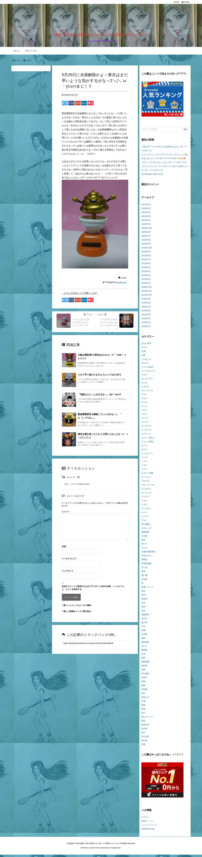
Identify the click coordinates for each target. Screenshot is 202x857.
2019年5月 (146, 269)
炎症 (143, 613)
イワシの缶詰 (147, 369)
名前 (64, 549)
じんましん (146, 361)
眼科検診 (145, 644)
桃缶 (143, 593)
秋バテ (144, 648)
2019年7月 (146, 262)
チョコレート (147, 456)
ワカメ (144, 522)
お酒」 (144, 353)
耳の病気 (145, 676)
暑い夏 (144, 577)
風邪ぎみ (145, 727)
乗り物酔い (146, 526)
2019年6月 (146, 266)
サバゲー (145, 424)
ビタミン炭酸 (147, 475)
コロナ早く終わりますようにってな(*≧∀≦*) (99, 377)
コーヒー (145, 420)
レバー (144, 515)
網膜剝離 (145, 664)
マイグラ (145, 499)
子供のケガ (146, 558)
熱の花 (144, 625)
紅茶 (143, 656)
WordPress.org (147, 831)
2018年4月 (146, 321)
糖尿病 (144, 652)
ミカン (144, 503)
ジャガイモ (146, 432)
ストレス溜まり (148, 440)
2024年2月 (146, 207)
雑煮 (143, 711)
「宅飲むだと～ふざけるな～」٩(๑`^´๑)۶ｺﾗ (99, 397)
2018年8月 (146, 305)
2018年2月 (146, 328)
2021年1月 (146, 226)
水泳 (143, 605)
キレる (144, 405)
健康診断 (145, 534)
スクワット (146, 436)
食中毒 (144, 731)
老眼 (143, 672)
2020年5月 (146, 246)
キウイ (144, 397)
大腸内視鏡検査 (148, 554)
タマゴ (144, 452)
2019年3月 (146, 277)
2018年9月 (146, 301)
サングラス (146, 428)
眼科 (143, 640)
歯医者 (144, 601)
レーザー (145, 519)
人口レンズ (146, 530)
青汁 (143, 715)
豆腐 (143, 703)
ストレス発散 (147, 444)
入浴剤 (144, 538)
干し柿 (144, 570)
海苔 (143, 609)
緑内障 (144, 668)
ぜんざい (145, 365)
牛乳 (143, 629)
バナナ (144, 471)
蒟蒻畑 (144, 691)
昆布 (143, 574)
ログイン (145, 819)
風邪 (143, 723)
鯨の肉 (144, 743)
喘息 (143, 542)
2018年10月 (146, 297)
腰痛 (143, 688)
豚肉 (143, 707)
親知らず (145, 699)
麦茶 (143, 747)
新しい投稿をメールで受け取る (77, 614)
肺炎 (143, 684)
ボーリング (146, 495)
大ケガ (144, 550)
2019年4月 (146, 273)
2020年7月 (146, 238)
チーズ (144, 460)
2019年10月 (146, 250)
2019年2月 (146, 281)
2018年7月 (146, 309)
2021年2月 (146, 222)
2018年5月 (146, 317)
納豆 (143, 660)
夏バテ (144, 546)
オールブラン (147, 381)
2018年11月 (146, 293)
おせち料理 (146, 346)
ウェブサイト (68, 573)
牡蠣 (143, 633)
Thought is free (115, 850)
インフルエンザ (148, 373)
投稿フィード (147, 823)
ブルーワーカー (148, 487)
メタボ (144, 507)
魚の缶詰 (145, 739)
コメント (66, 514)
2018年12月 (146, 289)
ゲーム (144, 408)
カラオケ (145, 389)
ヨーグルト (146, 511)
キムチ (144, 401)
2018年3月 (146, 324)
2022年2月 (146, 218)
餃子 (143, 735)
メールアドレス (69, 561)
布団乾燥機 (146, 566)
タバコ (144, 448)
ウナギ (144, 377)
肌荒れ (144, 680)
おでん (144, 349)
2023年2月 (146, 214)
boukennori (121, 284)
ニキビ (144, 467)
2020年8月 (146, 234)
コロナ (124, 280)
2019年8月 (146, 258)
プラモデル (146, 491)
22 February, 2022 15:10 (152, 176)
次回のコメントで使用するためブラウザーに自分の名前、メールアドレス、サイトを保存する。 (93, 590)
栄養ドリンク (147, 589)
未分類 (144, 581)
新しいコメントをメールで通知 (77, 608)
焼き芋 (144, 621)
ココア (144, 412)
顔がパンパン (147, 719)
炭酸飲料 (145, 617)
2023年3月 (146, 210)
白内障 (144, 636)
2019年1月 (146, 285)
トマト (144, 463)
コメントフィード (149, 827)
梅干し (144, 597)
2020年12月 (146, 230)
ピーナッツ (146, 479)
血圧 (143, 695)
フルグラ (145, 483)
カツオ (144, 385)
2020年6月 (146, 242)
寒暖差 (144, 562)
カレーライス (147, 393)
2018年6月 (146, 313)
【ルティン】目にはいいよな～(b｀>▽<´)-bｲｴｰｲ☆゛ (164, 165)
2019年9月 (146, 254)
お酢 (143, 357)
